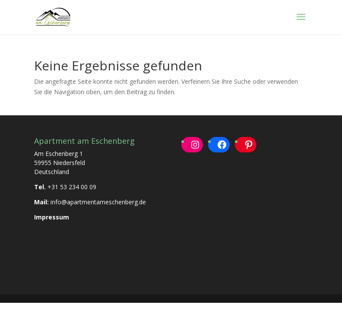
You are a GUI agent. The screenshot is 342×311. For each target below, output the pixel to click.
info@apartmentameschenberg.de (98, 202)
